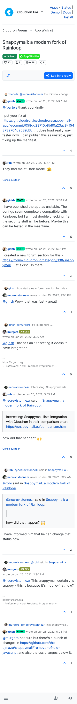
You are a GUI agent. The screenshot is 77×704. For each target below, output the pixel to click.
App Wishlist (29, 56)
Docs (67, 12)
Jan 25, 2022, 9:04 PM (56, 295)
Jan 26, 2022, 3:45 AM (40, 394)
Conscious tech (11, 179)
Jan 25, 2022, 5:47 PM (52, 101)
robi (10, 162)
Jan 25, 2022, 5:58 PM (52, 200)
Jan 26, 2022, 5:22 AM (56, 477)
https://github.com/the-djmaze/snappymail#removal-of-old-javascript (31, 648)
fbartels (13, 94)
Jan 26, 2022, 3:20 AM (29, 336)
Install (68, 17)
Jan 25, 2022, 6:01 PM (52, 248)
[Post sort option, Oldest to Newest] (8, 75)
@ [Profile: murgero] (24, 324)
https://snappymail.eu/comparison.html (36, 426)
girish (11, 101)
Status (66, 7)
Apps (54, 7)
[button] (6, 698)
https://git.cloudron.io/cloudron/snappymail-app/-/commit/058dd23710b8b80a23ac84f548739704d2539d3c (38, 125)
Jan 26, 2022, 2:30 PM (29, 574)
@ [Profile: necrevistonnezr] (31, 94)
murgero (12, 331)
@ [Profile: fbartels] (9, 107)
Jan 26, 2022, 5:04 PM (52, 631)
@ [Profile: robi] (7, 483)
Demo (55, 12)
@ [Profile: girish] (8, 301)
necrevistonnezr (18, 295)
